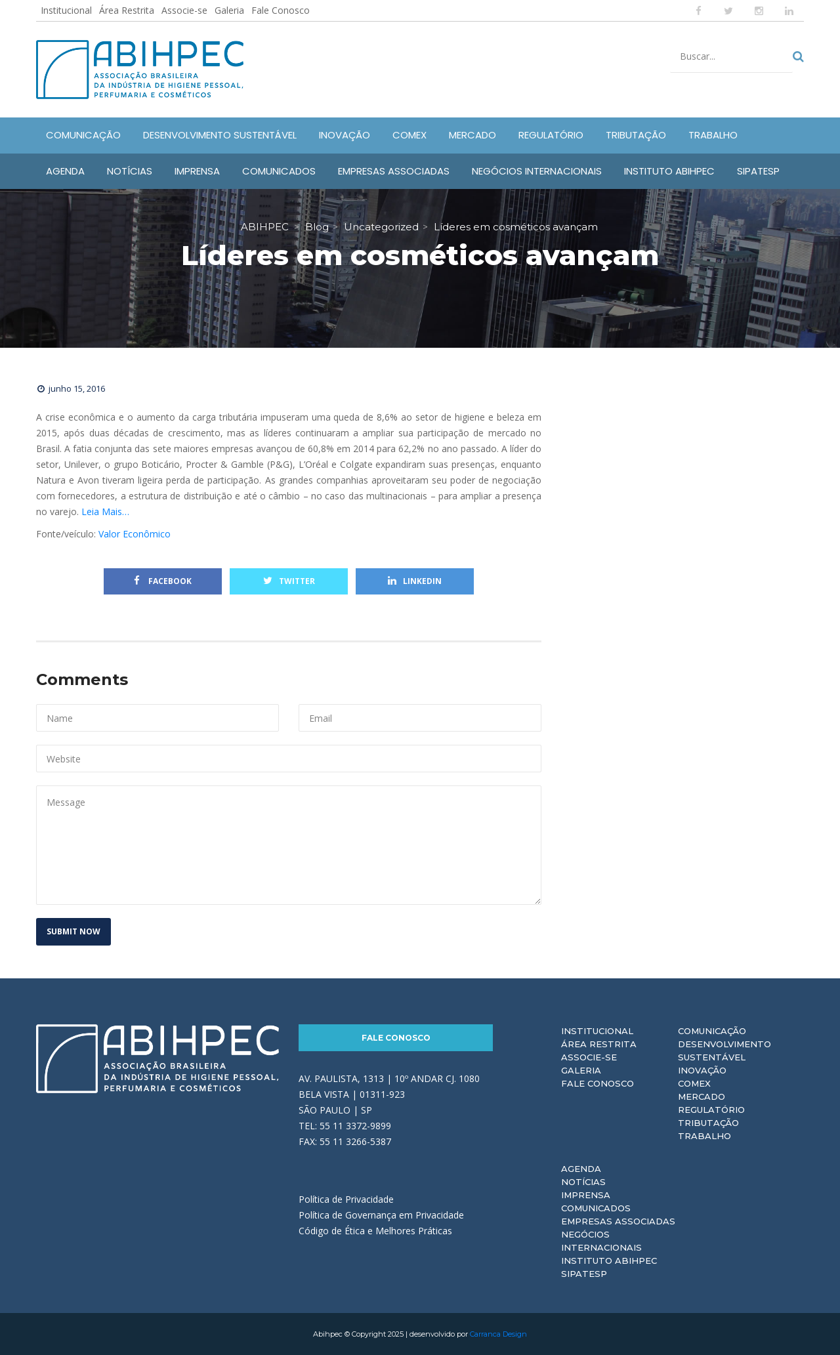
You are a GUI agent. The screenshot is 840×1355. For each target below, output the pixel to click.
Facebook (163, 581)
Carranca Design (498, 1334)
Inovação (702, 1070)
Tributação (708, 1122)
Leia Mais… (105, 511)
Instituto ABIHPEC (609, 1260)
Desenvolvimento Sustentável (724, 1050)
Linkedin (415, 581)
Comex (694, 1083)
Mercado (701, 1096)
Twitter (289, 581)
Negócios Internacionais (601, 1241)
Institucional (66, 10)
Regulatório (711, 1109)
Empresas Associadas (618, 1221)
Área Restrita (126, 10)
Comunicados (596, 1208)
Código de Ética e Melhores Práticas (375, 1230)
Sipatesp (584, 1273)
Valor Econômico (134, 534)
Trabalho (704, 1136)
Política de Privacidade (346, 1199)
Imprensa (585, 1195)
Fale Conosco (280, 10)
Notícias (583, 1182)
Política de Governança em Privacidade (381, 1215)
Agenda (581, 1168)
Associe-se (184, 10)
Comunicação (712, 1031)
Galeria (229, 10)
